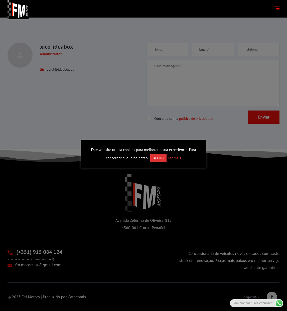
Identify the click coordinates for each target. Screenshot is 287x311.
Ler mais (174, 158)
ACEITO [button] (158, 158)
